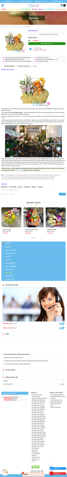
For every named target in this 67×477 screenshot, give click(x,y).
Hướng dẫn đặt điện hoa (57, 394)
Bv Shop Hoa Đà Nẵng (38, 425)
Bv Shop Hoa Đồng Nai (38, 419)
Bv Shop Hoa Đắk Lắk (38, 423)
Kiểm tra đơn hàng (41, 1)
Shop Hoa (51, 175)
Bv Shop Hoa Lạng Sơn (38, 414)
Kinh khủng (13, 187)
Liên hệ (34, 460)
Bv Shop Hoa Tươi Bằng (38, 427)
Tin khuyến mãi (36, 453)
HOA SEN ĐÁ (9, 276)
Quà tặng (7, 26)
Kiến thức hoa (35, 457)
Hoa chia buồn (49, 9)
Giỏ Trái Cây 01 (26, 26)
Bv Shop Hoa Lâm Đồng (38, 407)
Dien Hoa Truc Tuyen (37, 446)
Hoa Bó (4, 9)
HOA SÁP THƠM (10, 279)
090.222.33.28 (43, 50)
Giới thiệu (34, 450)
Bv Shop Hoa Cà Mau (38, 430)
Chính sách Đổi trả (56, 403)
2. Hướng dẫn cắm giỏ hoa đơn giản (13, 357)
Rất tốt (34, 187)
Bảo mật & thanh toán (56, 402)
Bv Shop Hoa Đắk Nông (38, 421)
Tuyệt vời (40, 187)
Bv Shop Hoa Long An (38, 410)
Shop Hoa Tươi (37, 175)
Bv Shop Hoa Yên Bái (38, 443)
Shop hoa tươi (36, 459)
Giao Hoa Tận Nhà (50, 178)
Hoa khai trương (14, 9)
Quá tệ (20, 187)
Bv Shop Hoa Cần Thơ (38, 428)
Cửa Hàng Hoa (56, 175)
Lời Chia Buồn (36, 396)
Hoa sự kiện (9, 269)
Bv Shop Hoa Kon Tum (38, 403)
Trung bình (27, 187)
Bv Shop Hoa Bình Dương (39, 435)
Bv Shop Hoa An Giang (38, 441)
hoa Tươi (31, 175)
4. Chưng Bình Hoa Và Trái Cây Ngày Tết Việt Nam (17, 364)
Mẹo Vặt (34, 455)
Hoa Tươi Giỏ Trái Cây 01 (10, 175)
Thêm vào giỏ (47, 43)
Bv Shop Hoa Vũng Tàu (38, 437)
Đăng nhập (9, 1)
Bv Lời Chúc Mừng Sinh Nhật (40, 398)
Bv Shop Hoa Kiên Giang (38, 402)
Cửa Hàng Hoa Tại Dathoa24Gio (32, 178)
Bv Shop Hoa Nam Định (38, 409)
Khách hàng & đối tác (56, 400)
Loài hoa (53, 398)
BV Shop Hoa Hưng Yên (38, 400)
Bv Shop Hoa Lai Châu (38, 405)
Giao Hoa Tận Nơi (42, 178)
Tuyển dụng (35, 452)
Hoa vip (40, 9)
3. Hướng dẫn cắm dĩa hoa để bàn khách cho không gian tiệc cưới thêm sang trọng (25, 360)
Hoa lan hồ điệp (61, 9)
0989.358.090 (37, 50)
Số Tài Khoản (35, 448)
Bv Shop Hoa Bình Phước (39, 434)
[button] (32, 238)
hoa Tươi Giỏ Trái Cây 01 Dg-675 (22, 175)
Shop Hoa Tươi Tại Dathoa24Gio (8, 178)
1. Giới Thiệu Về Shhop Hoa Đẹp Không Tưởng (16, 354)
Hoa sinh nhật (26, 9)
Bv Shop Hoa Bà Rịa (37, 439)
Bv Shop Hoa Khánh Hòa (38, 416)
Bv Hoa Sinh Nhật (37, 394)
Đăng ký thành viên (25, 1)
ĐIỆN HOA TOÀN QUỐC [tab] (10, 393)
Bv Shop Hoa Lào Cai (37, 412)
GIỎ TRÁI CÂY (15, 26)
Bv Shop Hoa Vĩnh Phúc (38, 444)
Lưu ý (52, 405)
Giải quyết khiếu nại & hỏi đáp (59, 396)
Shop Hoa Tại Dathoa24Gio (20, 178)
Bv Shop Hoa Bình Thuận (39, 432)
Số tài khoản (57, 1)
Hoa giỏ (34, 9)
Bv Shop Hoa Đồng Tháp (38, 418)
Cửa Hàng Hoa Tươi (44, 175)
